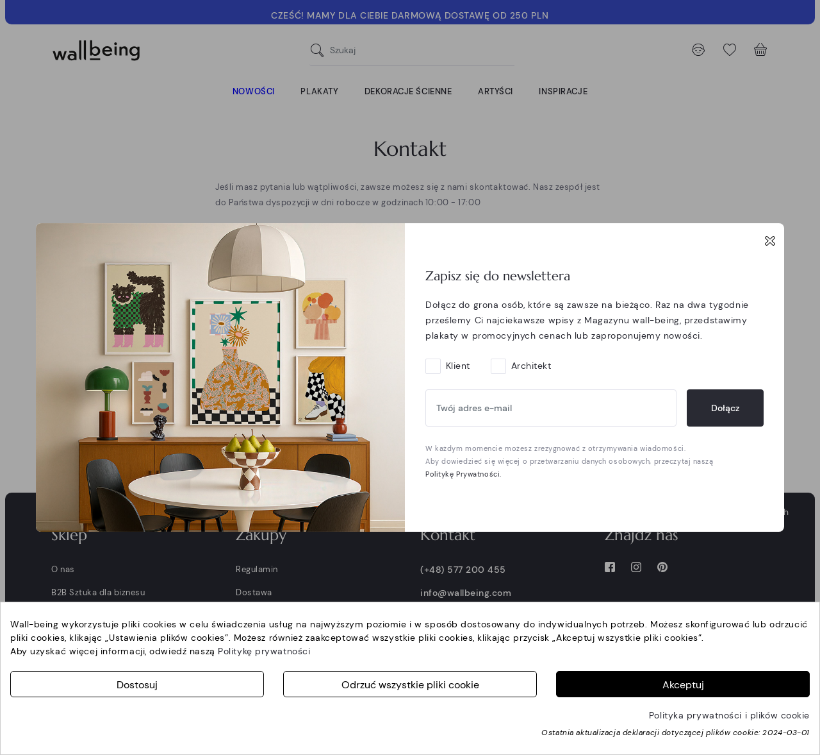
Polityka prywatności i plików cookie (729, 715)
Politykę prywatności (264, 651)
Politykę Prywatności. (463, 474)
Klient (458, 365)
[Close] (770, 240)
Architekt (531, 365)
